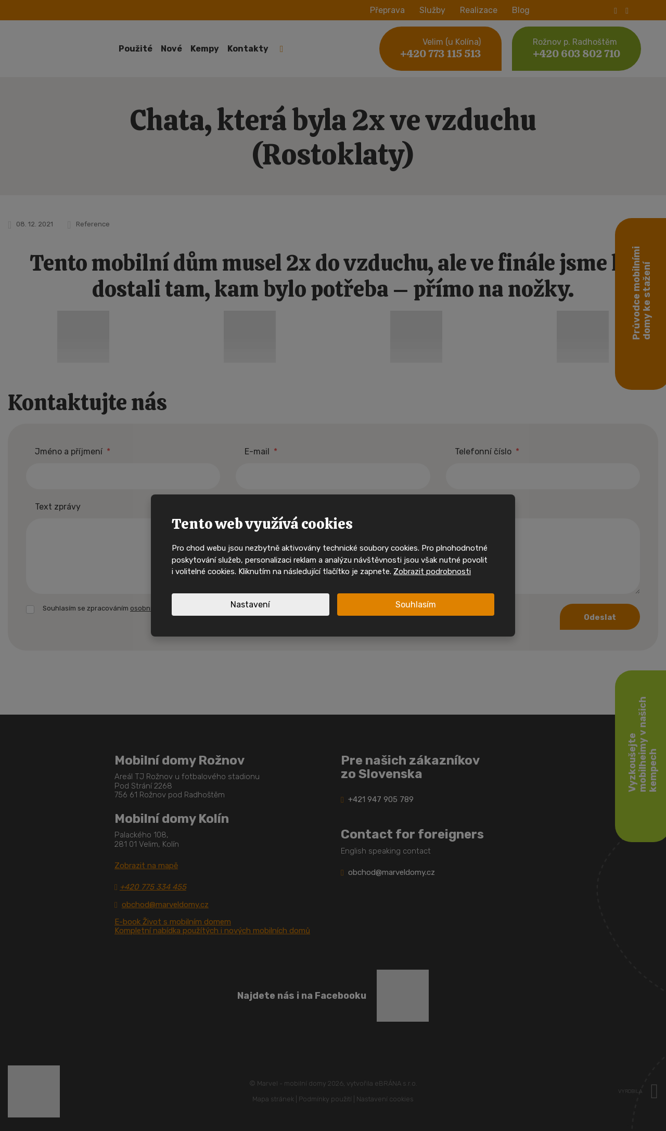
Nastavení (250, 604)
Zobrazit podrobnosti (432, 571)
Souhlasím (415, 604)
